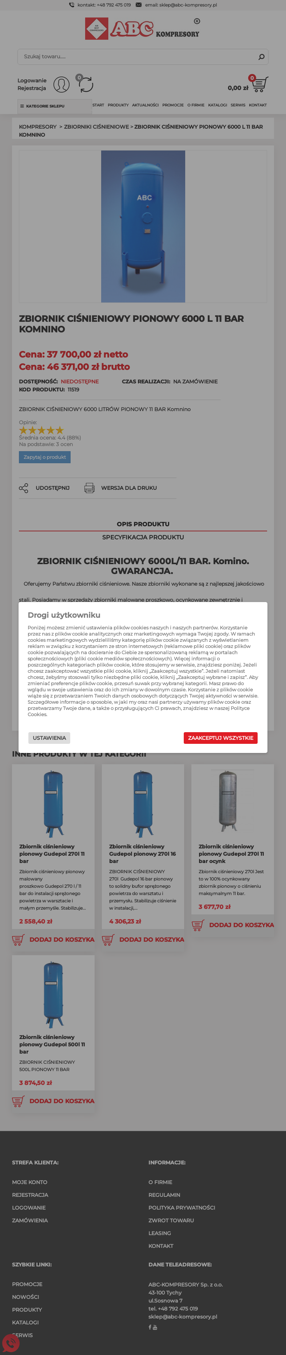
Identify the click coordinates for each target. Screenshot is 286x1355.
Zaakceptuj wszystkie (210, 738)
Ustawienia (59, 738)
